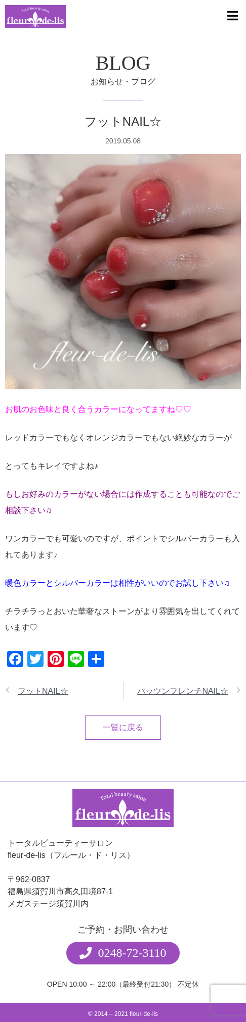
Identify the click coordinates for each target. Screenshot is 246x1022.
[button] (122, 938)
